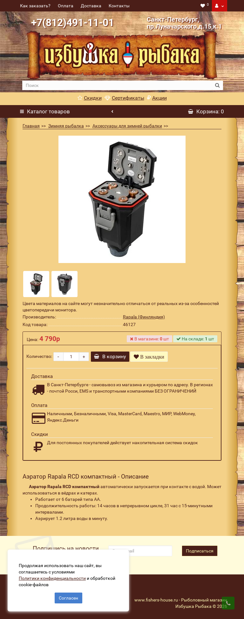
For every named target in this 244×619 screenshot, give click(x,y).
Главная (31, 125)
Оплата (65, 5)
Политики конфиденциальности (54, 576)
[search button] (217, 85)
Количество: (39, 356)
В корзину (112, 356)
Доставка (91, 5)
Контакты (119, 5)
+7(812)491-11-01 (72, 23)
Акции (157, 98)
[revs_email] (140, 550)
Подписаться (200, 550)
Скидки (90, 98)
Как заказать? (35, 5)
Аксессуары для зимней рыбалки (127, 125)
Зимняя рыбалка (66, 125)
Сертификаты (124, 98)
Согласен (68, 596)
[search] (117, 85)
